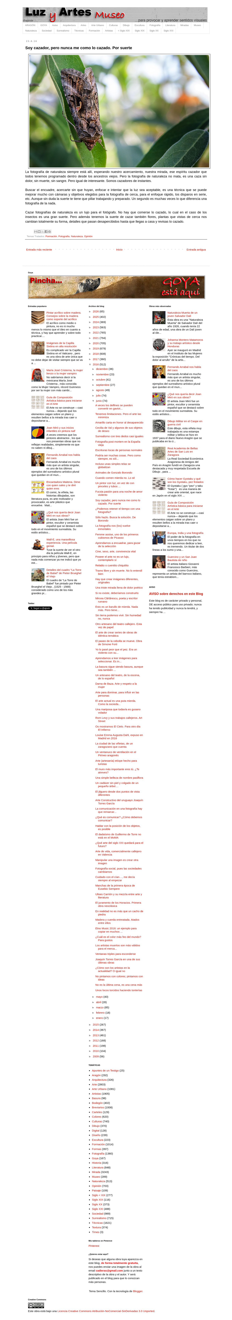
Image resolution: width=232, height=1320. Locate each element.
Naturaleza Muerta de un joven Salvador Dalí (182, 314)
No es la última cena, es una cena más (118, 984)
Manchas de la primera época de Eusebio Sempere (115, 887)
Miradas (184, 25)
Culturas (113, 25)
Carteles (97, 1112)
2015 (96, 1024)
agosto (100, 390)
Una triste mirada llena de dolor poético (119, 587)
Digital (96, 1130)
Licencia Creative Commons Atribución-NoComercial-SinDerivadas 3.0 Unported (105, 1311)
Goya (95, 1158)
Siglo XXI (168, 30)
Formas (96, 1149)
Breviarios (98, 1107)
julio (99, 395)
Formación (94, 30)
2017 (96, 359)
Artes (83, 25)
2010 (96, 1050)
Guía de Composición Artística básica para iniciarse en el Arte (64, 400)
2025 (96, 316)
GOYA (43, 25)
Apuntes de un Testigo (105, 1070)
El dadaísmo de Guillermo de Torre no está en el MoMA (118, 836)
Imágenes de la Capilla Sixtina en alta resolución (61, 344)
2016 (96, 364)
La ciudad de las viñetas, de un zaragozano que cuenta (114, 745)
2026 (96, 311)
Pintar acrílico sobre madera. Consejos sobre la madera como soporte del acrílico (63, 316)
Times (95, 1232)
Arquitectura (69, 25)
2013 (96, 1035)
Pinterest (94, 1245)
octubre (101, 379)
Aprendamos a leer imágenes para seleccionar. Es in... (116, 660)
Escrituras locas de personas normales (118, 450)
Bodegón (97, 1102)
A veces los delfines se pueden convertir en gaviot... (114, 407)
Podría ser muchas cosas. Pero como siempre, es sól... (118, 457)
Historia (96, 1162)
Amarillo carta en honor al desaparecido (119, 422)
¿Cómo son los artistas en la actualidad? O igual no (112, 969)
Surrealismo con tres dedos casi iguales (119, 436)
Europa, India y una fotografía (185, 532)
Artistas (109, 30)
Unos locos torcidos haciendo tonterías (118, 990)
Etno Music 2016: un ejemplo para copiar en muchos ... (116, 930)
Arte (94, 1084)
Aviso (55, 25)
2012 (96, 1040)
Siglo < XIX (98, 1195)
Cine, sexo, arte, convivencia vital (115, 551)
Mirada (96, 1171)
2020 (96, 343)
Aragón (96, 1075)
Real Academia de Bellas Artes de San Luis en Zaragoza (182, 451)
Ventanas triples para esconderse (115, 953)
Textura (96, 1227)
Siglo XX (154, 30)
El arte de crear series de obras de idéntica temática (116, 634)
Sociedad (46, 30)
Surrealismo (63, 30)
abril (99, 1002)
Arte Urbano (97, 25)
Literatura (170, 25)
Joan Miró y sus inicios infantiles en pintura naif (60, 429)
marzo (100, 1007)
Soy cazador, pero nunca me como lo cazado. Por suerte (117, 502)
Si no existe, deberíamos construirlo (116, 593)
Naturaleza (31, 30)
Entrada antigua (196, 249)
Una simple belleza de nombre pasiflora (119, 777)
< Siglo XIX (124, 30)
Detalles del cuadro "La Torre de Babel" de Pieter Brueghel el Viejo (63, 573)
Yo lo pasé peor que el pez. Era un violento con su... (116, 651)
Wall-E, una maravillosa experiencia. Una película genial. (61, 542)
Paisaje (96, 1190)
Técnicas (79, 30)
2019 (96, 348)
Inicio (119, 249)
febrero (100, 1012)
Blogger (137, 1291)
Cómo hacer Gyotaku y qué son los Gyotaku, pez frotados (185, 480)
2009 (96, 1056)
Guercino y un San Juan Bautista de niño (182, 558)
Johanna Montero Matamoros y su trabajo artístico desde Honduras (185, 343)
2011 (96, 1045)
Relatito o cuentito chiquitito (112, 565)
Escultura (139, 25)
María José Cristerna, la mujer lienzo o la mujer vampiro (64, 372)
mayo (99, 996)
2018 (96, 353)
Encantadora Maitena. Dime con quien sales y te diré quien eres (63, 485)
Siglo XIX (139, 30)
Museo (197, 25)
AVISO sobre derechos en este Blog (176, 594)
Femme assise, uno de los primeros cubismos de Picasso (116, 536)
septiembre (103, 384)
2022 (96, 332)
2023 (96, 327)
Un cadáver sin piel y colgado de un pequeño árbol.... (116, 784)
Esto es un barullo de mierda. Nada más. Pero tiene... (116, 608)
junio (99, 400)
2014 (96, 1029)
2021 (96, 337)
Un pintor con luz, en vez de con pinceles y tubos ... (114, 484)
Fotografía (155, 25)
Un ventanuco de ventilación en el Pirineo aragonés (115, 753)
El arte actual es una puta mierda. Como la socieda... (115, 702)
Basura (96, 1098)
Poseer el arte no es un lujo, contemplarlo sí (112, 558)
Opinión (88, 236)
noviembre (102, 374)
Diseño (96, 1135)
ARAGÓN (30, 25)
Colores (96, 1116)
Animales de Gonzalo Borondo (113, 472)
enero (100, 1017)
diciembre (102, 368)
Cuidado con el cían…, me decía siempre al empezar (115, 878)
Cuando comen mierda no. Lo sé (115, 477)
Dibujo (126, 25)
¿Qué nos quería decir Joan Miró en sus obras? (63, 514)
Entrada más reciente (39, 249)
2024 (96, 322)
